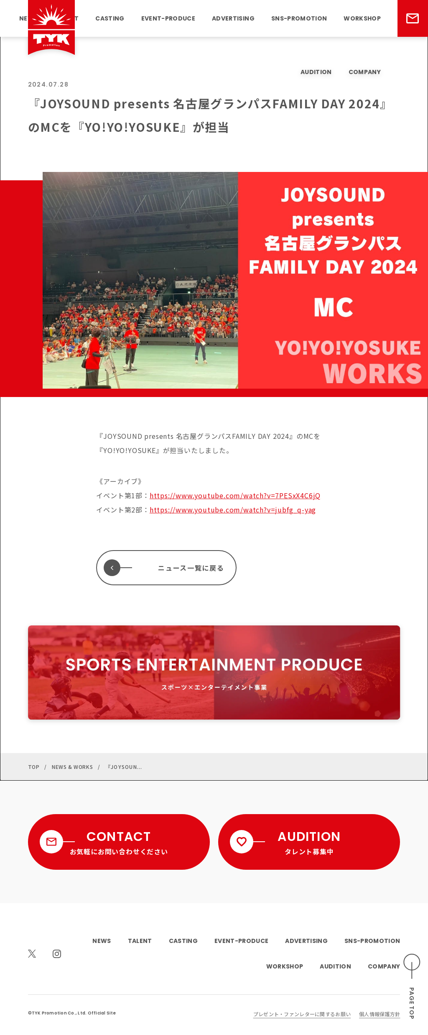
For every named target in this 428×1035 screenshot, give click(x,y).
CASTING (109, 18)
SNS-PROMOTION (299, 18)
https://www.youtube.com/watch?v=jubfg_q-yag (233, 510)
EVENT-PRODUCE (168, 18)
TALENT (140, 941)
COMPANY (365, 72)
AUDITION (316, 72)
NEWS (101, 941)
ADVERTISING (233, 18)
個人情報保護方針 (379, 1013)
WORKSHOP (362, 18)
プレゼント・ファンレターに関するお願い (302, 1013)
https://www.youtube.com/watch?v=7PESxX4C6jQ (235, 495)
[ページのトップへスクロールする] (412, 986)
